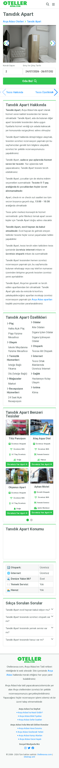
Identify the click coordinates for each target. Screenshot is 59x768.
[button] (52, 43)
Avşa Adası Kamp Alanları (30, 735)
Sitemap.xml (29, 757)
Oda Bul (29, 81)
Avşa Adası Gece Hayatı (30, 739)
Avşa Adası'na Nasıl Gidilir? (30, 712)
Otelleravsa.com (44, 754)
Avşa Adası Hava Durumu (30, 728)
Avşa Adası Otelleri (13, 21)
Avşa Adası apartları (42, 299)
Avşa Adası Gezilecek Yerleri (30, 732)
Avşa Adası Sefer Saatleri (30, 720)
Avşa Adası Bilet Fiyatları (30, 716)
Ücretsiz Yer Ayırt (17, 464)
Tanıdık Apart (34, 21)
